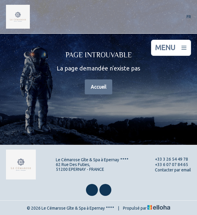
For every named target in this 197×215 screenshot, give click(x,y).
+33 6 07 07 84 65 (168, 164)
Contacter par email (169, 170)
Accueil (98, 87)
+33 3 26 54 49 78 (168, 159)
